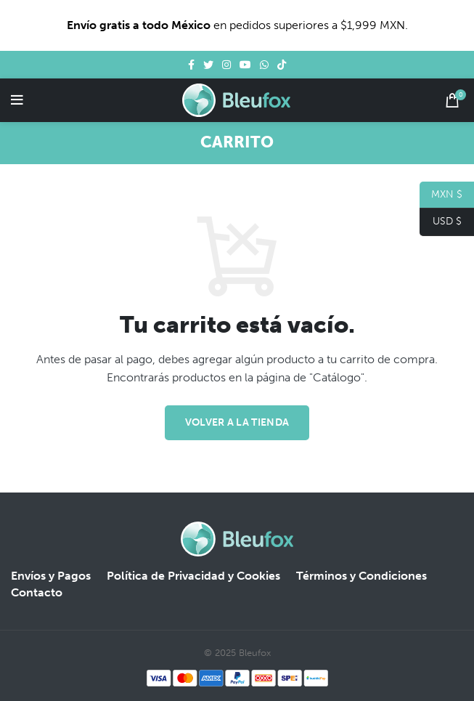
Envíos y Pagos (51, 576)
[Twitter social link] (208, 64)
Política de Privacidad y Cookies (193, 576)
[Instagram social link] (226, 64)
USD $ (441, 221)
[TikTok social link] (281, 64)
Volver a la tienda (237, 422)
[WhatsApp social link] (264, 64)
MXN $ (441, 195)
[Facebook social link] (191, 64)
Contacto (36, 592)
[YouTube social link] (245, 64)
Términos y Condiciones (361, 576)
